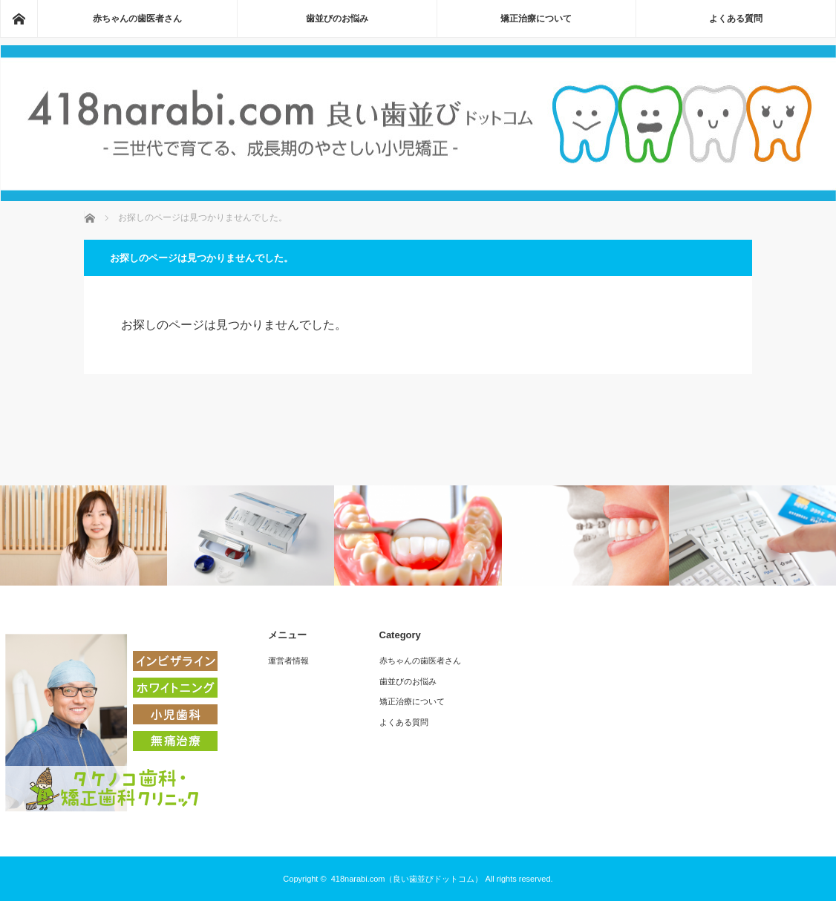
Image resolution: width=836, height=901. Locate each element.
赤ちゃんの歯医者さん (137, 18)
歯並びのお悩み (337, 18)
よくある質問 (735, 18)
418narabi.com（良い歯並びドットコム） (407, 878)
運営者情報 (288, 660)
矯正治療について (536, 18)
